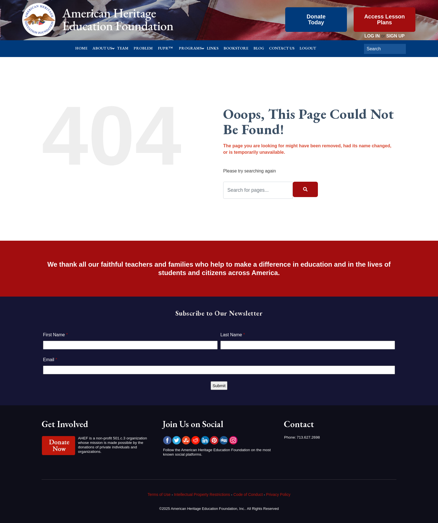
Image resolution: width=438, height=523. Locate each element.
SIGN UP (395, 36)
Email (50, 359)
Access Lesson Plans (384, 19)
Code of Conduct (248, 494)
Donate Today (316, 19)
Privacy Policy (278, 494)
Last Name (232, 334)
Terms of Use (158, 494)
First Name (55, 334)
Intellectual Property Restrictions (202, 494)
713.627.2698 (308, 437)
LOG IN (372, 36)
